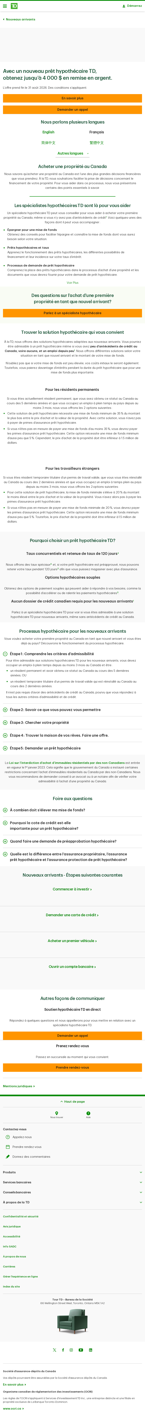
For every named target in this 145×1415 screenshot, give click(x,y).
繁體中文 (97, 141)
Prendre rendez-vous (25, 1144)
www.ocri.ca (12, 1406)
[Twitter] (54, 1348)
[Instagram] (71, 1348)
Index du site (11, 1284)
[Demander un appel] (72, 96)
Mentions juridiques (17, 1084)
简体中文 (48, 141)
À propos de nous (14, 1254)
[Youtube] (81, 1348)
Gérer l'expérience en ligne (20, 1274)
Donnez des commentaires (29, 1154)
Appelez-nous (20, 1135)
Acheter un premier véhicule (71, 939)
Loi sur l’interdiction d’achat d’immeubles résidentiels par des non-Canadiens (67, 760)
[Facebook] (63, 1348)
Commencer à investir (71, 887)
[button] (72, 1034)
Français (96, 130)
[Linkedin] (90, 1348)
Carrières (9, 1264)
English (48, 130)
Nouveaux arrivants (20, 17)
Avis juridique (12, 1224)
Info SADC (9, 1244)
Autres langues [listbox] (73, 151)
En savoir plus (13, 1382)
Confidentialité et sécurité (20, 1214)
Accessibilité (11, 1234)
